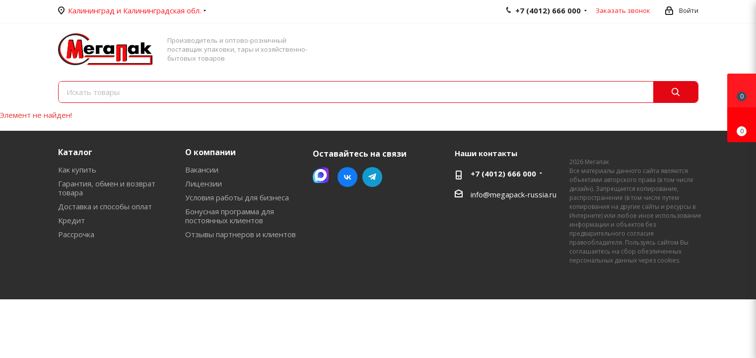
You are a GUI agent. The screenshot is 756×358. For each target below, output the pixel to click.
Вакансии (201, 170)
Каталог (75, 152)
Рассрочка (76, 234)
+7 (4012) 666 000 (503, 174)
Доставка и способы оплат (105, 206)
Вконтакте (347, 177)
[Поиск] (675, 92)
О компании (210, 152)
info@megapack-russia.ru (513, 194)
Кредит (71, 220)
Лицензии (203, 183)
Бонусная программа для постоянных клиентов (229, 215)
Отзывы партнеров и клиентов (240, 234)
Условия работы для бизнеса (237, 197)
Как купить (77, 170)
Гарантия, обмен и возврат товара (106, 188)
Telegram (372, 177)
